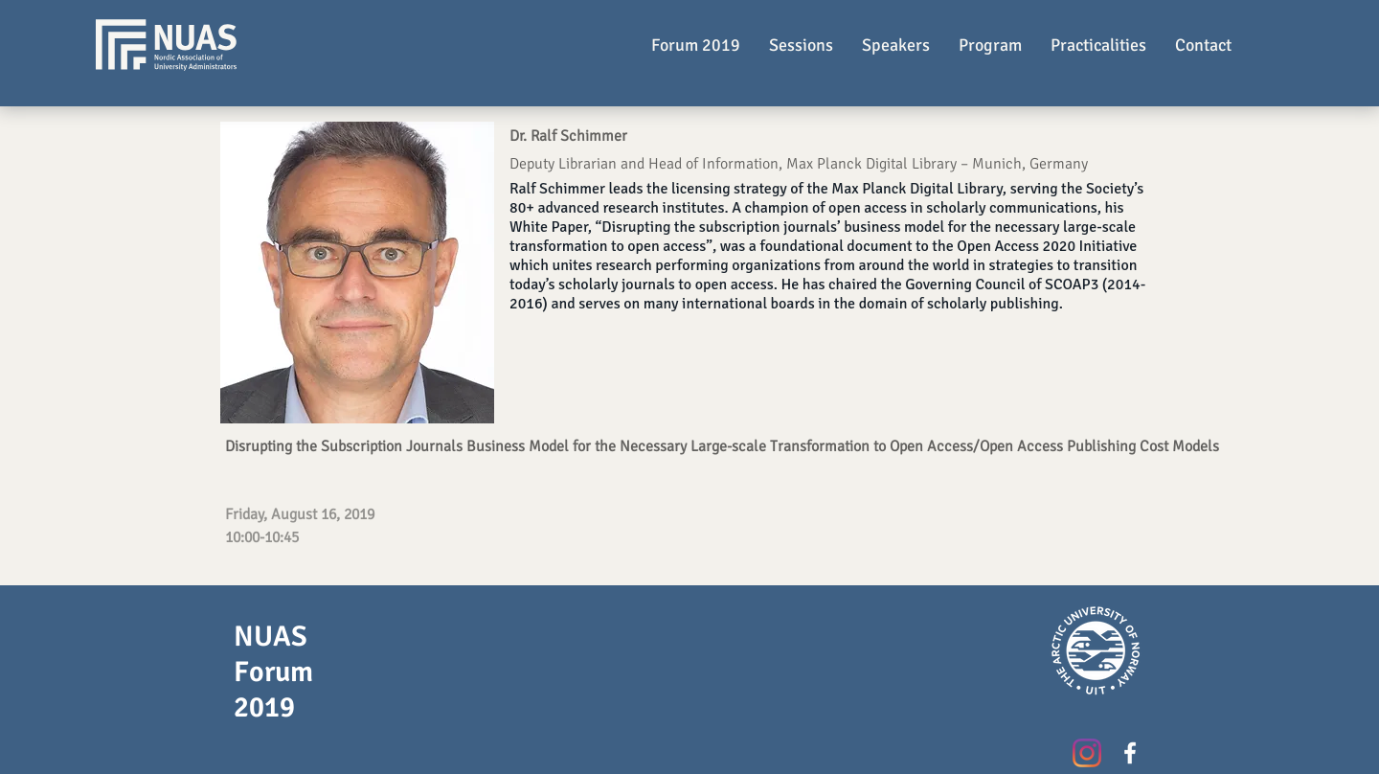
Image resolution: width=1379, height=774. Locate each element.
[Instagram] (1087, 753)
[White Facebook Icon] (1130, 753)
